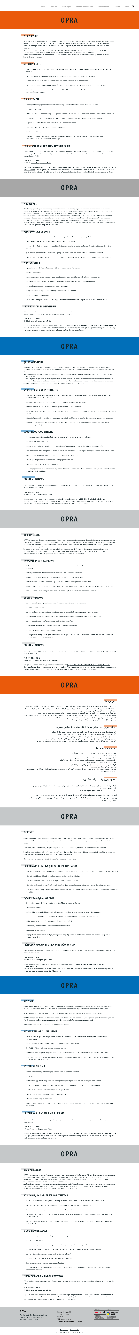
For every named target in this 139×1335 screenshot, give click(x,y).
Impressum (64, 1330)
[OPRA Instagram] (133, 6)
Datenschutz (74, 1330)
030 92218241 (66, 1319)
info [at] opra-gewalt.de (41, 163)
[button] (84, 6)
